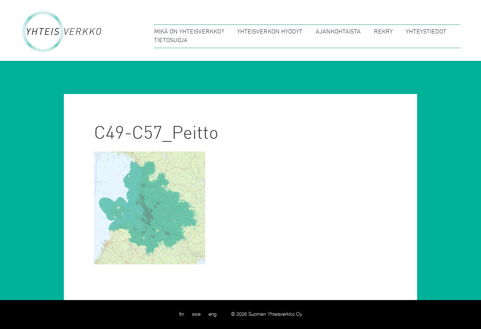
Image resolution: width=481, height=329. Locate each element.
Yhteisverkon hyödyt (270, 32)
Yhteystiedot (426, 32)
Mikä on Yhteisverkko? (189, 32)
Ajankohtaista (338, 32)
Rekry (383, 32)
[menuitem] (181, 314)
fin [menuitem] (181, 314)
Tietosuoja (171, 41)
